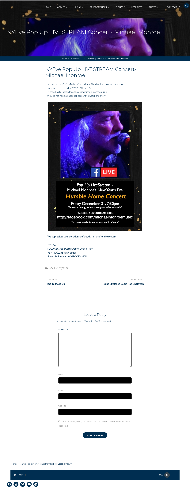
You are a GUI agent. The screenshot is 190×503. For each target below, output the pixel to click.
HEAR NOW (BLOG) (77, 59)
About (64, 6)
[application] (95, 474)
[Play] (15, 474)
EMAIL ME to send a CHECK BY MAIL (67, 256)
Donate (121, 6)
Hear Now (138, 6)
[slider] (91, 474)
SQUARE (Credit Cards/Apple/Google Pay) (70, 248)
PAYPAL (51, 244)
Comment (63, 329)
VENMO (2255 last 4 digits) (62, 252)
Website (62, 406)
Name (61, 374)
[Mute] (167, 474)
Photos (154, 6)
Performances (100, 6)
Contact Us (173, 6)
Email (61, 390)
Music (80, 6)
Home (51, 6)
